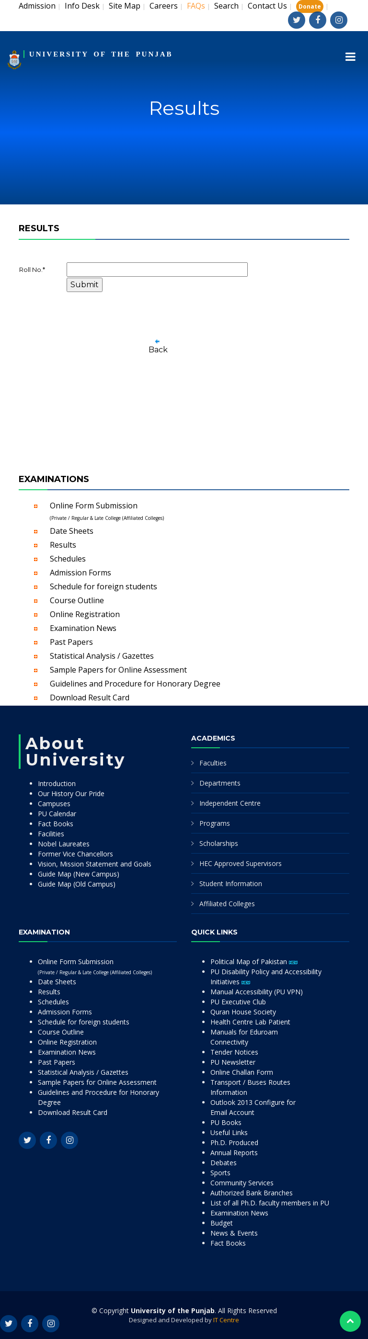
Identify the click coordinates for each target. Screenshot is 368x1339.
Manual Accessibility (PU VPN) (256, 991)
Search (226, 5)
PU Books (226, 1122)
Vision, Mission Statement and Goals (94, 863)
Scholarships (218, 843)
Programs (214, 823)
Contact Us (267, 5)
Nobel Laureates (64, 843)
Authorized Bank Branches (251, 1192)
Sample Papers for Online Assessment (118, 669)
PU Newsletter (232, 1062)
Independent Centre (230, 803)
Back (158, 349)
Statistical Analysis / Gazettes (102, 656)
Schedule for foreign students (103, 586)
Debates (223, 1162)
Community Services (242, 1182)
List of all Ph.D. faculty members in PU (269, 1202)
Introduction (57, 783)
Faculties (213, 762)
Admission (37, 5)
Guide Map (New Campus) (78, 873)
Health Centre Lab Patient (250, 1021)
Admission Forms (80, 572)
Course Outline (77, 600)
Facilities (51, 833)
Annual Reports (234, 1152)
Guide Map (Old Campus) (76, 884)
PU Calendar (57, 813)
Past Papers (71, 642)
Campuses (54, 803)
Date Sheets (71, 531)
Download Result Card (89, 697)
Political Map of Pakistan (254, 961)
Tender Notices (234, 1052)
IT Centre (226, 1320)
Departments (220, 783)
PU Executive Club (238, 1001)
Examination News (83, 628)
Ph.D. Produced (234, 1142)
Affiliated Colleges (227, 903)
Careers (164, 5)
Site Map (124, 5)
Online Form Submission (107, 510)
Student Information (230, 883)
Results (63, 545)
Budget (221, 1222)
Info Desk (82, 5)
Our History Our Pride (71, 793)
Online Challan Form (241, 1072)
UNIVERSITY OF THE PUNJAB (101, 54)
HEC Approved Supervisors (240, 863)
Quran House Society (243, 1011)
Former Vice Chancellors (75, 853)
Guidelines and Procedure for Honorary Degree (135, 683)
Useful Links (229, 1132)
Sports (220, 1172)
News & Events (234, 1233)
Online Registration (85, 614)
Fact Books (55, 823)
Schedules (68, 558)
